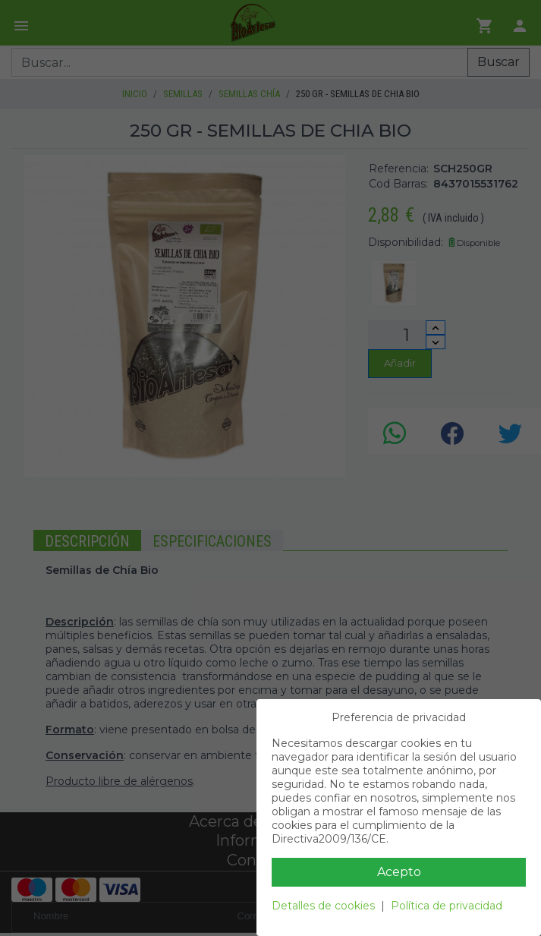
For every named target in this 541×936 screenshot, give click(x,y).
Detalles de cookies (323, 905)
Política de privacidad (446, 905)
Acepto (399, 872)
